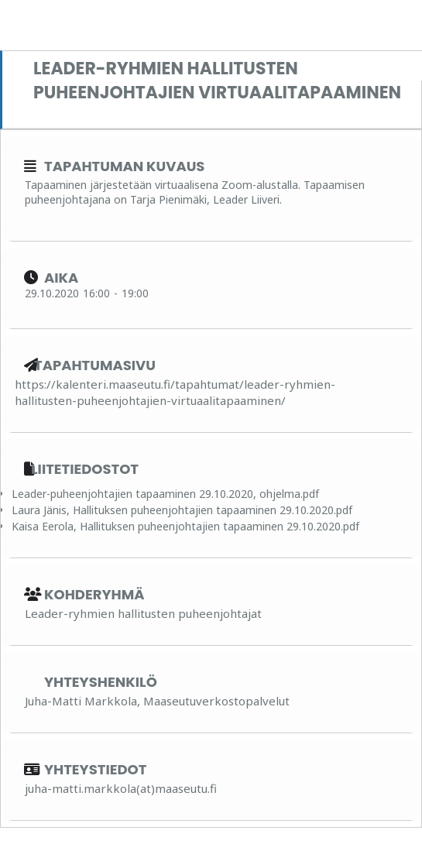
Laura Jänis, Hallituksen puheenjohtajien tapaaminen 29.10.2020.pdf (182, 510)
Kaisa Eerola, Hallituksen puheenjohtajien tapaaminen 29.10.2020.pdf (185, 526)
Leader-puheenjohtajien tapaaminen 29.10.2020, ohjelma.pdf (165, 493)
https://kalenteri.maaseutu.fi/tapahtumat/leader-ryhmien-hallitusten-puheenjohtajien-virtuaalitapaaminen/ (175, 392)
